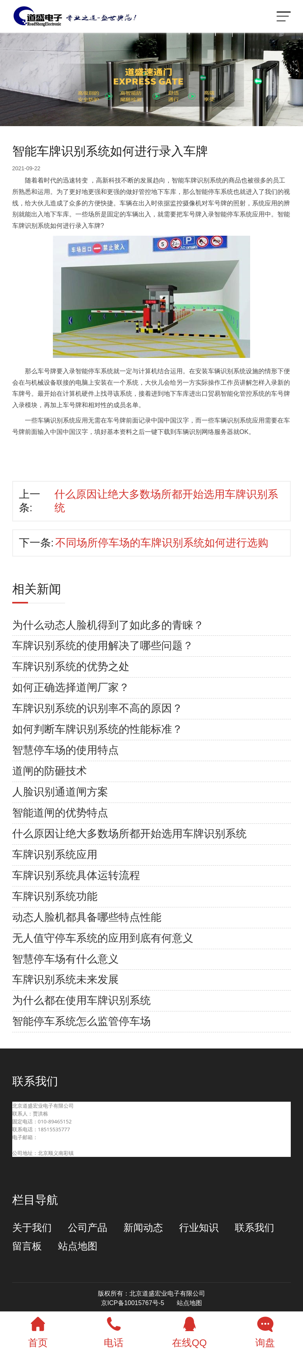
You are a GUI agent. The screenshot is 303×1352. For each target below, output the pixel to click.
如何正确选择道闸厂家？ (70, 687)
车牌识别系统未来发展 (65, 979)
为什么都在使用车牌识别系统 (81, 1000)
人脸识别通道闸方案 (60, 792)
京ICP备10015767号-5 (132, 1303)
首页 (38, 1330)
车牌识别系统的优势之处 (70, 666)
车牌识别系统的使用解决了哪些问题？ (102, 646)
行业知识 (199, 1227)
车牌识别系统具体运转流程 (76, 875)
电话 (114, 1330)
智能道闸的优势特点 (60, 813)
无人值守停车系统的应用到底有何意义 (102, 938)
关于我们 (32, 1227)
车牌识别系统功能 (54, 896)
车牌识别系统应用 (54, 854)
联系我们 (254, 1227)
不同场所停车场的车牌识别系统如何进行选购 (161, 543)
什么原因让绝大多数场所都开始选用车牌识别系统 (129, 834)
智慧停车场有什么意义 (65, 959)
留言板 (27, 1246)
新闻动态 (143, 1227)
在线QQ (189, 1330)
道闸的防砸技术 (49, 771)
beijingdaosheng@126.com (44, 1145)
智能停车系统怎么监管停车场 (81, 1021)
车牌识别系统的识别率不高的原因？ (97, 708)
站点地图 (77, 1246)
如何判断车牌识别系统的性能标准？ (97, 729)
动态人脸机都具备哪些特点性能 (86, 917)
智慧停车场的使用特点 (65, 750)
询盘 (265, 1330)
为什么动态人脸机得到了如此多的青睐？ (108, 625)
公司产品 (87, 1227)
